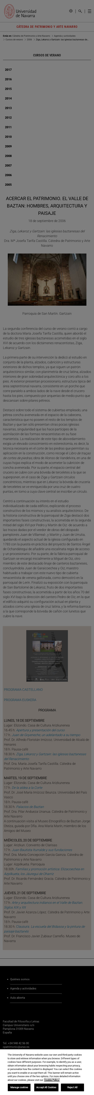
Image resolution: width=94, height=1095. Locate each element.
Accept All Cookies (46, 1087)
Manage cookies (19, 1087)
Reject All (72, 1087)
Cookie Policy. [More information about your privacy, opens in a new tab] (52, 1080)
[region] (47, 1072)
